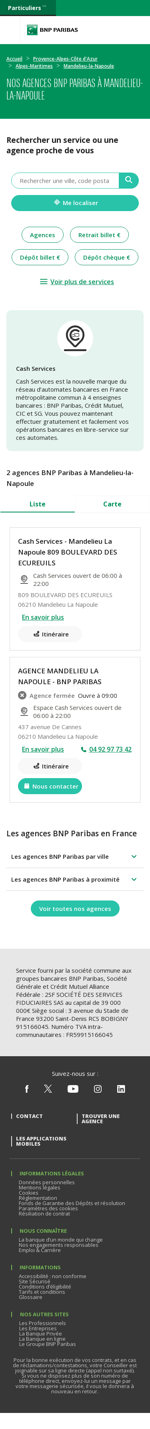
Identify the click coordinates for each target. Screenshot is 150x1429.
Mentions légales (39, 1187)
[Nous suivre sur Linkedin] (121, 1090)
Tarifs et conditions (42, 1291)
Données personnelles (47, 1182)
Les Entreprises (38, 1328)
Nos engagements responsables (58, 1244)
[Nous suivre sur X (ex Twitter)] (48, 1090)
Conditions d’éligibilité (45, 1286)
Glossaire (30, 1297)
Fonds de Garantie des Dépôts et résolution (72, 1203)
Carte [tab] (112, 504)
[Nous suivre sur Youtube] (73, 1090)
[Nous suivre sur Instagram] (98, 1090)
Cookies (28, 1192)
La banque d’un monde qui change (61, 1239)
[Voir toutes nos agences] (75, 908)
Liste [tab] (38, 504)
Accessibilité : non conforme (52, 1276)
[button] (75, 856)
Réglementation (38, 1197)
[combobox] (65, 181)
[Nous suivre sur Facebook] (26, 1090)
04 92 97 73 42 (110, 749)
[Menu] (10, 30)
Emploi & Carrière (40, 1250)
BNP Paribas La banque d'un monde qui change (52, 29)
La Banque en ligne (42, 1338)
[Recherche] (129, 181)
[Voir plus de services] (76, 282)
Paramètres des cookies (48, 1208)
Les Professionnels (42, 1323)
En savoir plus (43, 617)
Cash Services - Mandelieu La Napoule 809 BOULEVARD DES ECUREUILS (67, 552)
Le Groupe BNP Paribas (47, 1344)
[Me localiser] (75, 203)
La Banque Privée (40, 1333)
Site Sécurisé (34, 1281)
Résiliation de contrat (44, 1213)
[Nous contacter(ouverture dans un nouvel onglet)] (50, 786)
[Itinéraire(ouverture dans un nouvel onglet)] (50, 634)
